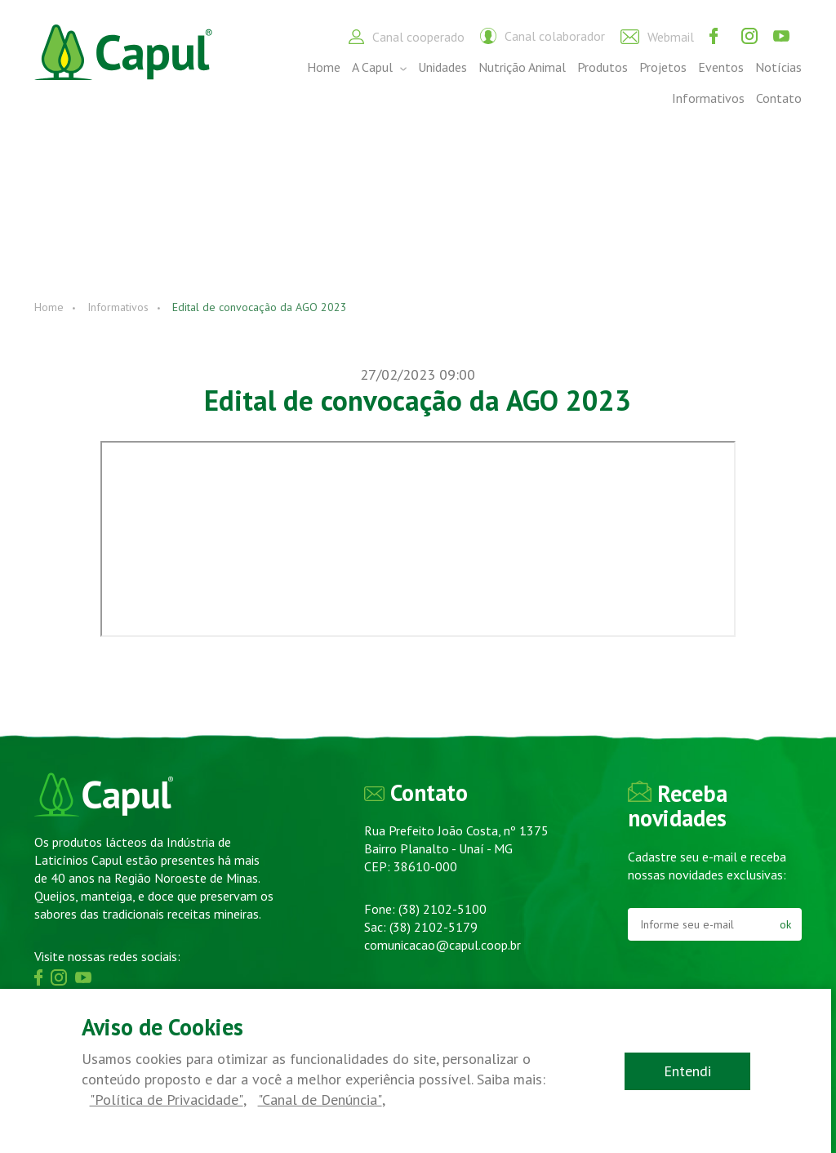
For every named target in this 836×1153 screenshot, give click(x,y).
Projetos (663, 67)
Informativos (708, 98)
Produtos (602, 67)
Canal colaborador (542, 36)
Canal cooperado (407, 37)
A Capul (379, 67)
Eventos (721, 67)
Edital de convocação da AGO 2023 (259, 307)
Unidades (442, 67)
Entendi (693, 1071)
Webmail (657, 37)
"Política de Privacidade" (165, 1100)
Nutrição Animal (522, 67)
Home (323, 67)
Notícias (778, 67)
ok (785, 924)
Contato (779, 98)
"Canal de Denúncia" (316, 1100)
